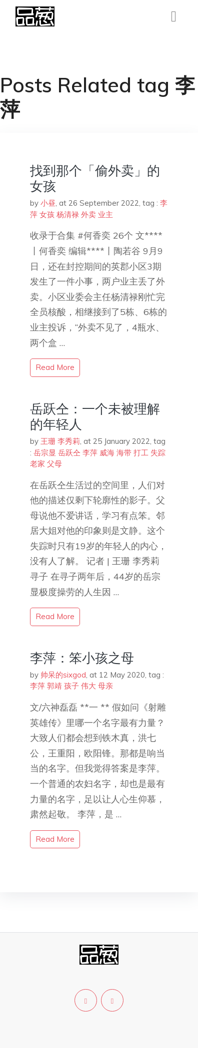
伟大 (88, 686)
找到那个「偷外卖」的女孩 (95, 178)
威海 (107, 452)
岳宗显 (45, 452)
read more (55, 367)
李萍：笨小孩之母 (82, 658)
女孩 (47, 214)
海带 (124, 452)
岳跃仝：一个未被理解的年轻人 (95, 416)
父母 (54, 463)
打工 (141, 452)
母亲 (105, 686)
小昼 (48, 203)
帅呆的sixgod (63, 675)
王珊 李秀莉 (60, 441)
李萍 (90, 452)
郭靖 (54, 686)
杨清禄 (67, 214)
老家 (37, 463)
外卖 (88, 214)
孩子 (71, 686)
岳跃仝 (69, 452)
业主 (105, 214)
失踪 (158, 452)
